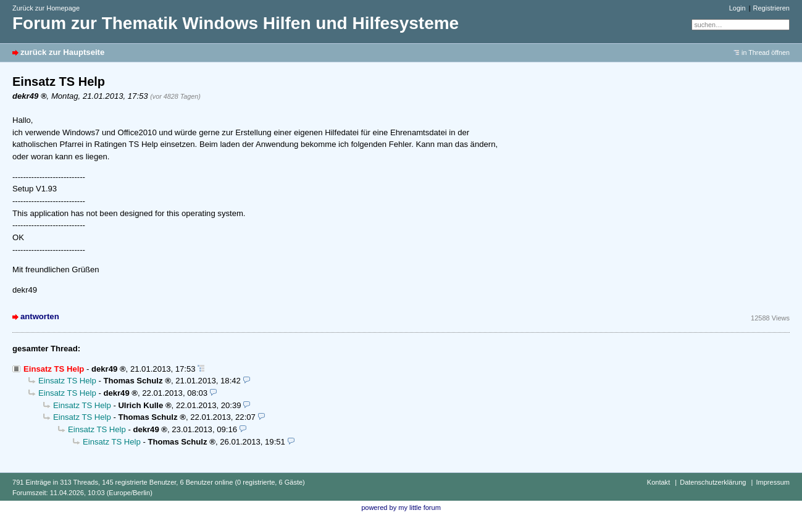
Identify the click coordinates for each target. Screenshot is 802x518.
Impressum (773, 482)
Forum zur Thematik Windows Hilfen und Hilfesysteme (235, 23)
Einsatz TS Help (67, 380)
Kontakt (658, 482)
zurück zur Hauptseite (62, 52)
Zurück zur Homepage (46, 8)
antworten (39, 316)
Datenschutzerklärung (713, 482)
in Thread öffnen (765, 52)
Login (737, 8)
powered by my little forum (401, 507)
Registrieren (771, 8)
